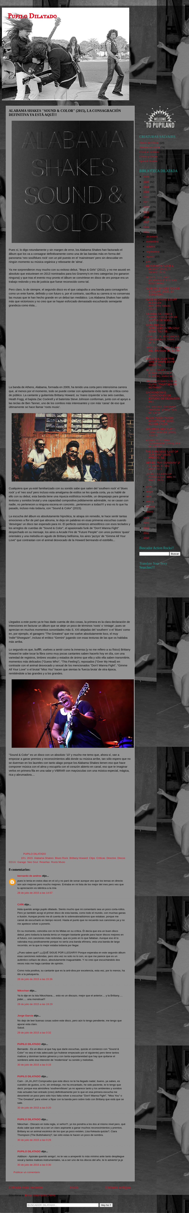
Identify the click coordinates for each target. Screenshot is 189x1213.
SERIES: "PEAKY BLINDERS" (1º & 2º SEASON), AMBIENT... (160, 373)
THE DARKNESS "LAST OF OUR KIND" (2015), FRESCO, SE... (162, 454)
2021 (146, 202)
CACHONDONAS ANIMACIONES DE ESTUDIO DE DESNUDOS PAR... (163, 397)
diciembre (152, 236)
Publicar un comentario (27, 1172)
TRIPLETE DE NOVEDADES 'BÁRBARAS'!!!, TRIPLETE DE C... (163, 339)
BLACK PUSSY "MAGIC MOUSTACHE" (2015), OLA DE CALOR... (160, 421)
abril (149, 496)
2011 (146, 533)
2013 (146, 522)
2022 (146, 197)
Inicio (74, 1187)
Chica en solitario (149, 152)
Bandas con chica (149, 147)
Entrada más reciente (26, 1187)
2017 (146, 222)
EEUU (12, 862)
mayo (149, 491)
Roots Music (58, 862)
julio (149, 261)
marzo (150, 501)
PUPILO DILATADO (29, 1044)
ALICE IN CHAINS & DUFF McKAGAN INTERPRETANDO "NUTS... (161, 304)
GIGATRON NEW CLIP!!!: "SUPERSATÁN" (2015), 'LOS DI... (161, 432)
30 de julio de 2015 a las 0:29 (34, 1140)
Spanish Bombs (148, 161)
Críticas (100, 858)
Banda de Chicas (149, 142)
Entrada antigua (118, 1187)
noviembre (152, 241)
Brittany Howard (78, 858)
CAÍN (20, 904)
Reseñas (45, 862)
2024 (146, 186)
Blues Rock (61, 858)
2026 (146, 176)
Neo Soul (32, 862)
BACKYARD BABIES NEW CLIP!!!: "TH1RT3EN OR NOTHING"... (161, 384)
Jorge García (25, 1015)
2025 (146, 181)
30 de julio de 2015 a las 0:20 (34, 1107)
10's (23, 858)
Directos (111, 858)
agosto (150, 256)
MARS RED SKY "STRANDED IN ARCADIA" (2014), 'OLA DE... (163, 328)
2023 (146, 191)
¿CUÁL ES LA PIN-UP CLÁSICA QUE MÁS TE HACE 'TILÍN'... (161, 477)
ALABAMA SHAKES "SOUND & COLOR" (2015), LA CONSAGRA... (163, 291)
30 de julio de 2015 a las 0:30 (34, 1164)
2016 (146, 227)
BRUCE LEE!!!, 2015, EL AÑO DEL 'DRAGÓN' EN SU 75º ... (163, 350)
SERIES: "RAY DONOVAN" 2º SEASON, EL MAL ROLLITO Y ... (163, 465)
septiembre (153, 251)
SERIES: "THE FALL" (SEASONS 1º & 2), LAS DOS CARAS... (161, 280)
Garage (21, 862)
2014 (146, 517)
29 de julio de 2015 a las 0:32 (34, 1032)
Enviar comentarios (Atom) (40, 1195)
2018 (146, 217)
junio (149, 486)
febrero (150, 506)
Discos (121, 858)
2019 (146, 212)
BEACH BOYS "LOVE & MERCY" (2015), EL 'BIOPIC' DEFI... (160, 269)
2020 (146, 207)
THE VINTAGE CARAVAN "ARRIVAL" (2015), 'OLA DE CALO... (161, 409)
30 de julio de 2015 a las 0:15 (34, 1064)
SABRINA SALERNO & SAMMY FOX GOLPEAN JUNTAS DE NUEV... (161, 316)
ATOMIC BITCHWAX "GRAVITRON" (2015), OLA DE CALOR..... (163, 443)
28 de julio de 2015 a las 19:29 (34, 1004)
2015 (30, 858)
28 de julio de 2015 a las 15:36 (34, 979)
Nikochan (23, 990)
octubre (151, 246)
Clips (92, 858)
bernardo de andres (29, 875)
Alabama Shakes (43, 858)
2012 (146, 528)
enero (150, 511)
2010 (146, 538)
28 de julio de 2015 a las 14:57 (34, 892)
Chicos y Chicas (148, 156)
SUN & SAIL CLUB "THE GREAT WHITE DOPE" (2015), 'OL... (160, 361)
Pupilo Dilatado (32, 16)
